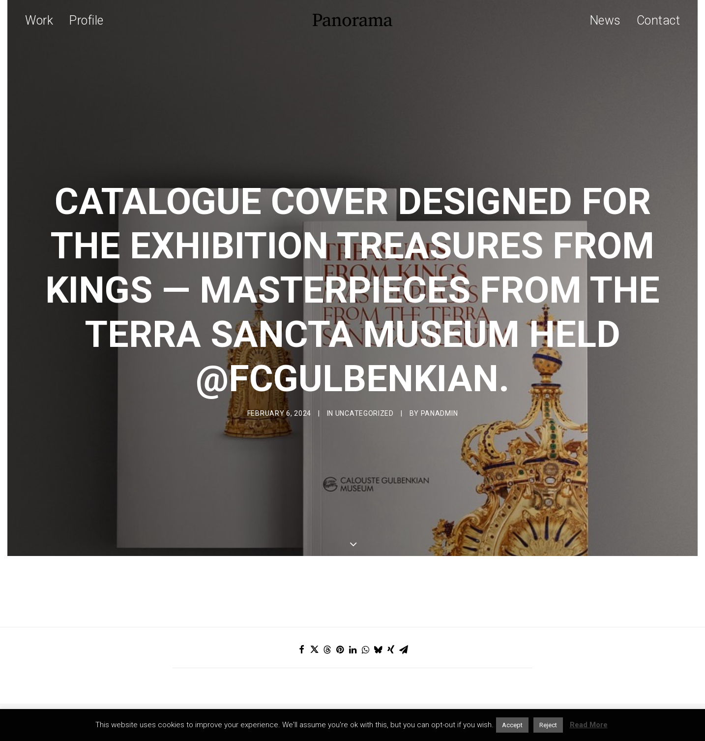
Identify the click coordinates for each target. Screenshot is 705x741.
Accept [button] (512, 725)
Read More (589, 724)
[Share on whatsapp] (365, 620)
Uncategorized (364, 399)
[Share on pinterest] (340, 620)
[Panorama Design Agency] (352, 20)
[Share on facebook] (301, 620)
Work (39, 20)
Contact (658, 20)
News (605, 20)
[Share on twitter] (314, 620)
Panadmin (439, 399)
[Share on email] (404, 620)
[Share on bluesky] (378, 620)
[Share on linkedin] (352, 620)
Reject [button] (548, 725)
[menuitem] (42, 20)
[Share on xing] (391, 620)
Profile (86, 20)
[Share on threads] (327, 620)
